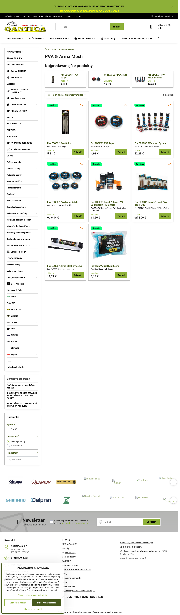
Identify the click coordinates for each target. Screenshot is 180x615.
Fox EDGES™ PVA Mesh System (156, 76)
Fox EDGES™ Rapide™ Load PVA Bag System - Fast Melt (107, 203)
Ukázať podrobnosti (33, 609)
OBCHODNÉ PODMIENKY (131, 547)
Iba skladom (14, 445)
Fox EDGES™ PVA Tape (115, 74)
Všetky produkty (16, 441)
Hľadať (116, 26)
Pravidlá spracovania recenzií (133, 558)
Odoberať (151, 521)
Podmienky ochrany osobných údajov (136, 543)
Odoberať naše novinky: (34, 524)
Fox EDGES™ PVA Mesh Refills (62, 202)
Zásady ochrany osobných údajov (107, 612)
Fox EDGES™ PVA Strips (69, 76)
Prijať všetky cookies (46, 603)
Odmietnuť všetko (18, 603)
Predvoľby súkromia (82, 612)
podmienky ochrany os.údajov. (75, 523)
